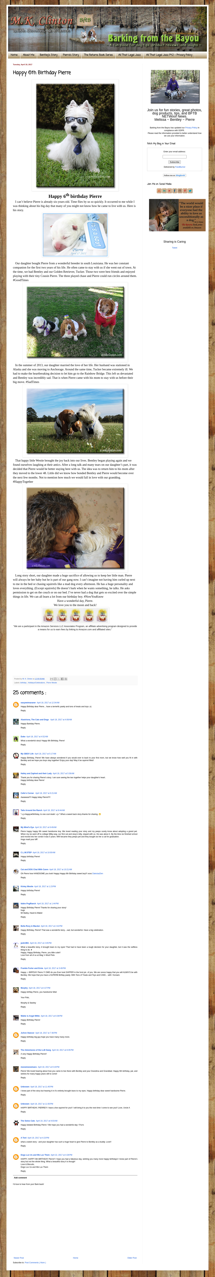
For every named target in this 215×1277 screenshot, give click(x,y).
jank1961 (25, 943)
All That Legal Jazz (129, 55)
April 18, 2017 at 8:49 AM (45, 827)
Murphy (24, 988)
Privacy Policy (191, 128)
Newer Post (19, 1258)
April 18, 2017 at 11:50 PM (41, 1104)
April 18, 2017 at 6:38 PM (51, 1016)
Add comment (20, 1178)
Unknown (25, 1087)
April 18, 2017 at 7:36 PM (46, 1033)
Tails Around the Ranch (31, 810)
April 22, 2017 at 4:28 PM (61, 1155)
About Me (28, 55)
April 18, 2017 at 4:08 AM (61, 720)
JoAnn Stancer (27, 1033)
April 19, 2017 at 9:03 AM (46, 1121)
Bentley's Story (48, 55)
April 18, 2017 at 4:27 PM (39, 988)
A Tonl (24, 1138)
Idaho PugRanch (28, 903)
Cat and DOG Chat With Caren (34, 869)
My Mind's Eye (27, 827)
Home (14, 55)
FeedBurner (180, 167)
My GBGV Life (27, 754)
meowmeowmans (29, 1067)
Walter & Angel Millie (30, 1016)
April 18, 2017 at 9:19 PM (48, 1067)
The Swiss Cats (28, 1121)
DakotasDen (97, 873)
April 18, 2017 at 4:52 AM (37, 736)
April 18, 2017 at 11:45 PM (41, 1087)
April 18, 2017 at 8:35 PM (63, 1050)
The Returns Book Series (98, 55)
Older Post (132, 1258)
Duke (23, 736)
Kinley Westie (27, 886)
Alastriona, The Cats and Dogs (35, 720)
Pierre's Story (71, 55)
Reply (23, 710)
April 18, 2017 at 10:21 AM (60, 869)
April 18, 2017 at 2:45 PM (41, 943)
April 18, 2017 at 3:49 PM (55, 968)
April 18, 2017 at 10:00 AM (44, 852)
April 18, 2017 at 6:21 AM (46, 793)
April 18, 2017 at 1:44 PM (48, 903)
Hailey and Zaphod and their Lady (36, 773)
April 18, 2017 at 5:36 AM (63, 773)
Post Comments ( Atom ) (35, 1262)
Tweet (174, 248)
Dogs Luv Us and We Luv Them (35, 1155)
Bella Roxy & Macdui (30, 926)
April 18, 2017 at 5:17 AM (45, 754)
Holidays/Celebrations (36, 683)
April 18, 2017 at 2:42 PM (51, 926)
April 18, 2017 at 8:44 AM (54, 810)
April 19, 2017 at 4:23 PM (38, 1138)
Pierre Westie (51, 683)
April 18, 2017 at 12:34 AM (48, 703)
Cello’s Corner (27, 793)
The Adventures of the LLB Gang (36, 1050)
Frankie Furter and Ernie (32, 968)
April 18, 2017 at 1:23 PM (45, 886)
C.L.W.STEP (26, 852)
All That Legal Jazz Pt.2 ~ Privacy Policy (169, 55)
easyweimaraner (28, 703)
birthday (23, 683)
